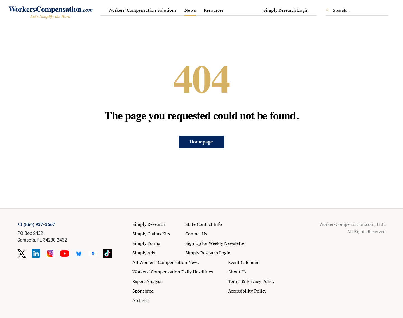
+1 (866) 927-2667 (36, 224)
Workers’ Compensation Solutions (142, 10)
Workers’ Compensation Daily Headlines (172, 272)
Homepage (201, 142)
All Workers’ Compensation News (165, 262)
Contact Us (196, 234)
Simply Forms (146, 243)
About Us (237, 272)
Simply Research (148, 224)
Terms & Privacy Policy (251, 281)
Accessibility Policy (247, 291)
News (190, 10)
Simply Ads (143, 253)
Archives (140, 300)
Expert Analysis (147, 281)
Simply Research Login (286, 10)
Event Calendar (243, 262)
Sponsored (143, 291)
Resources (214, 10)
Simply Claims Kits (151, 234)
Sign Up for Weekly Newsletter (215, 243)
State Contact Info (203, 224)
